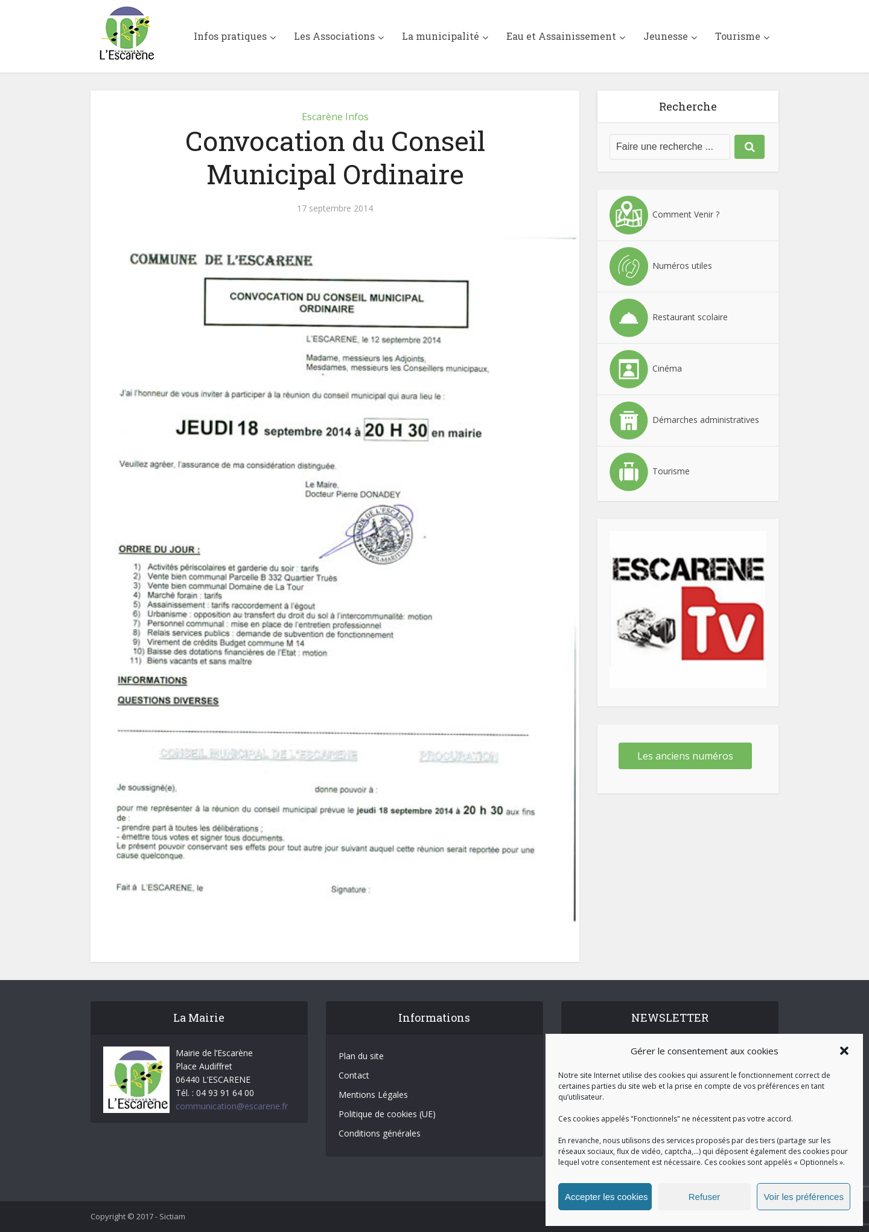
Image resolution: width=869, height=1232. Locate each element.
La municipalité (440, 36)
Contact (354, 1075)
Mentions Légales (373, 1094)
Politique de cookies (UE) (387, 1114)
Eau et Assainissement (561, 36)
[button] (844, 1051)
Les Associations (334, 36)
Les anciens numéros (685, 756)
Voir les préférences (803, 1197)
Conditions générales (380, 1133)
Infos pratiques (230, 36)
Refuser (705, 1197)
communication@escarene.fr (232, 1106)
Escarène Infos (335, 116)
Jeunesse (665, 36)
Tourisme (737, 36)
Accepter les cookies (606, 1197)
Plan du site (361, 1056)
